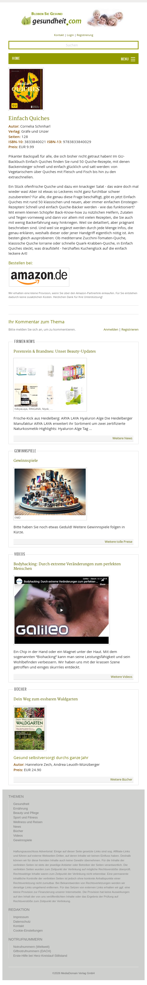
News (17, 826)
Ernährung (20, 808)
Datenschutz (22, 921)
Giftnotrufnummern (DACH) (32, 951)
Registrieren (130, 329)
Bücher (18, 831)
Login (70, 35)
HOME (16, 58)
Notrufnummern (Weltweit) (31, 947)
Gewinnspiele (26, 460)
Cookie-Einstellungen (28, 930)
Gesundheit (21, 804)
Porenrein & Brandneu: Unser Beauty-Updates (55, 351)
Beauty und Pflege (26, 813)
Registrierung (85, 35)
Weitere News (122, 438)
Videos (18, 835)
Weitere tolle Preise (118, 542)
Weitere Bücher (121, 779)
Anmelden (111, 329)
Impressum (21, 917)
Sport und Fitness (25, 817)
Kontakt (59, 35)
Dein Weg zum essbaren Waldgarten (46, 699)
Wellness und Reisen (27, 822)
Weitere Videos (121, 677)
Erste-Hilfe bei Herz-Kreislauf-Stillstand (40, 955)
